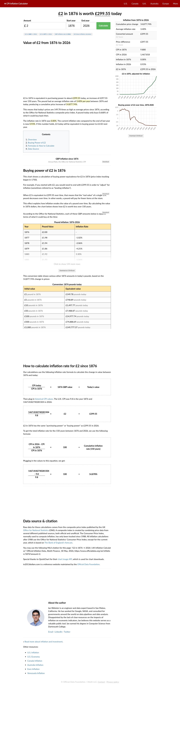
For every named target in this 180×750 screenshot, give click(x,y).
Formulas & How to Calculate (41, 145)
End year (85, 20)
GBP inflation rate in (63, 34)
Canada (135, 3)
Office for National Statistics (36, 661)
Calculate (103, 26)
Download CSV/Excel (135, 136)
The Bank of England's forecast (58, 673)
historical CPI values (44, 530)
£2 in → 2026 (31, 34)
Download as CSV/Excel (67, 402)
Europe (166, 3)
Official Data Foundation (88, 695)
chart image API (65, 690)
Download (106, 162)
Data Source (33, 149)
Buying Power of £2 (37, 142)
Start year (71, 20)
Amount (27, 20)
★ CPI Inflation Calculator (16, 3)
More (175, 3)
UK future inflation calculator (82, 34)
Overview (32, 139)
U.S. (125, 3)
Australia (154, 3)
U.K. (144, 3)
